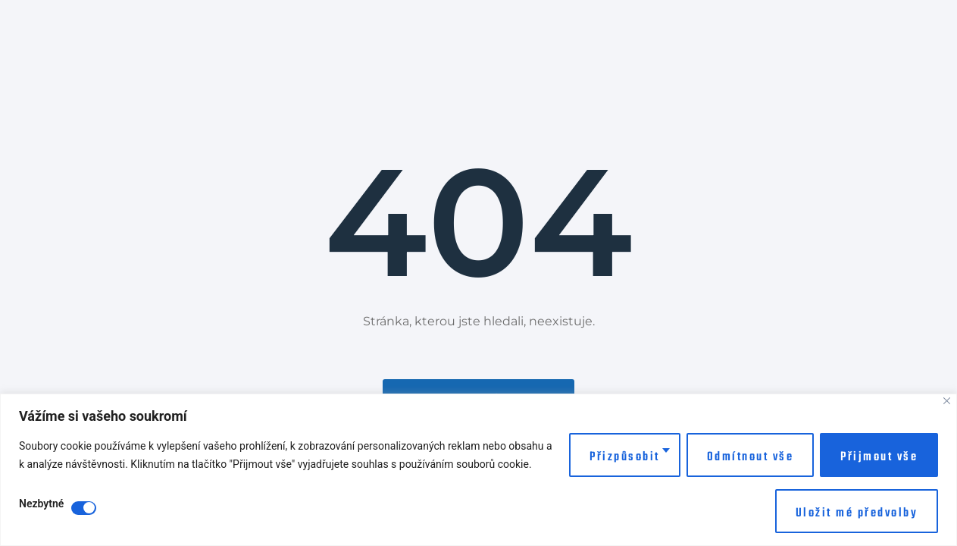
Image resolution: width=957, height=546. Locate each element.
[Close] (946, 400)
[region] (478, 470)
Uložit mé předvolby (857, 513)
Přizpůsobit (625, 457)
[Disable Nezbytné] (83, 508)
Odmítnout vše (750, 457)
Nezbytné (41, 504)
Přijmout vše (879, 457)
